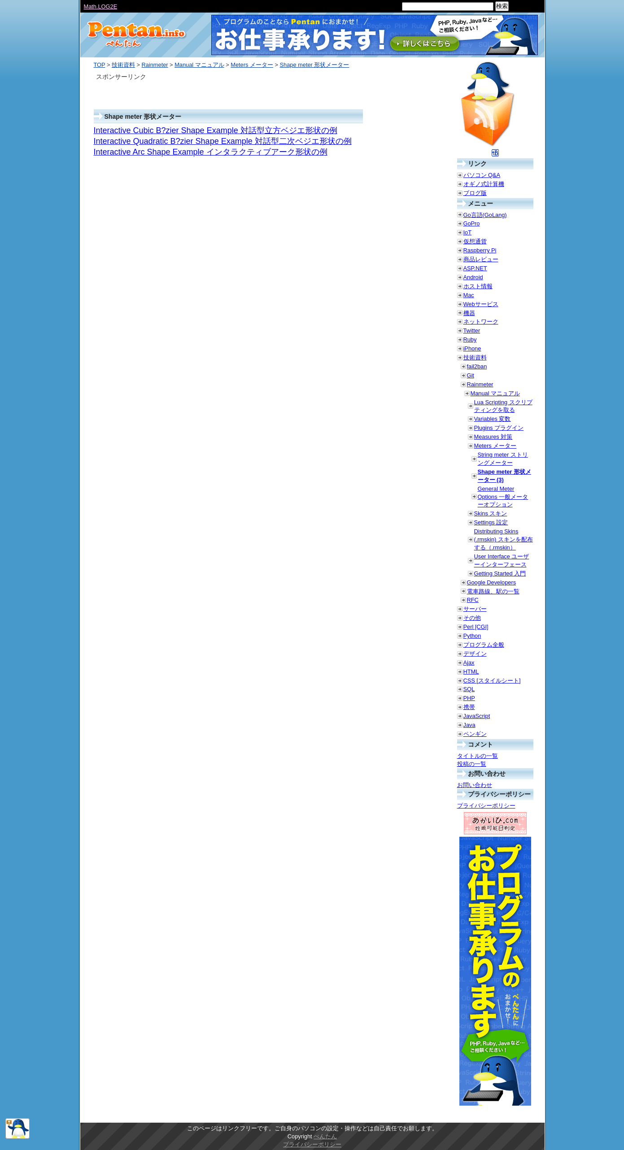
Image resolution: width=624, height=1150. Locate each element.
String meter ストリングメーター (503, 458)
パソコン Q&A (482, 175)
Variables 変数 (492, 418)
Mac (468, 295)
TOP (99, 64)
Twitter (471, 330)
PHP (469, 698)
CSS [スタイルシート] (492, 680)
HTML (471, 671)
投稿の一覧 (471, 764)
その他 (472, 617)
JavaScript (476, 716)
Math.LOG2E (101, 6)
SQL (469, 689)
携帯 (469, 707)
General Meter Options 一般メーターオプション (503, 496)
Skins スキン (490, 513)
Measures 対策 (493, 436)
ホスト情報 (478, 286)
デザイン (475, 653)
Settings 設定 (491, 522)
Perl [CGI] (476, 626)
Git (470, 375)
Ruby (470, 339)
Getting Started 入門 (500, 573)
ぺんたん (325, 1136)
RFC (473, 600)
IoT (467, 232)
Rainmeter (155, 64)
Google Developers (491, 582)
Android (473, 277)
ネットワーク (480, 321)
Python (472, 635)
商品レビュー (480, 259)
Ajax (469, 662)
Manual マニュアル (199, 64)
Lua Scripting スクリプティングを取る (503, 406)
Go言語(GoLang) (485, 215)
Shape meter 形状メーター (314, 64)
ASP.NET (475, 268)
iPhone (472, 348)
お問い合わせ (474, 785)
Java (469, 725)
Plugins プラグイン (499, 427)
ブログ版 (475, 193)
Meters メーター (252, 64)
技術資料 (123, 64)
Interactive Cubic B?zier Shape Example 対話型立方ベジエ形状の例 (215, 130)
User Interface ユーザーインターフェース (501, 560)
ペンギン (475, 734)
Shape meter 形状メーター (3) (504, 475)
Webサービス (480, 304)
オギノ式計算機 (483, 184)
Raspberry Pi (480, 250)
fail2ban (477, 366)
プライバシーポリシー (486, 805)
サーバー (475, 608)
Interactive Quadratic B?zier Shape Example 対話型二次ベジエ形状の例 (223, 141)
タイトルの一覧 (477, 755)
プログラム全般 (483, 644)
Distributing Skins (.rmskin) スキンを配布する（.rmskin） (503, 539)
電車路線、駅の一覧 (493, 591)
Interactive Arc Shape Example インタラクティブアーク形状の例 (210, 151)
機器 (469, 313)
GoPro (471, 223)
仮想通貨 (475, 241)
